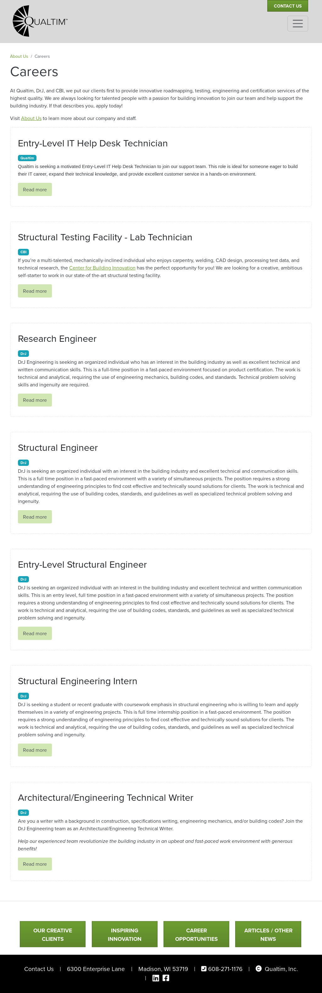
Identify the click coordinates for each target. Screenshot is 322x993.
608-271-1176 (225, 969)
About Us (19, 56)
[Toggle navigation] (297, 23)
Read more (35, 189)
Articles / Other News (268, 935)
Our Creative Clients (52, 935)
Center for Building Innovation (102, 267)
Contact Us (288, 6)
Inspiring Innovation (125, 935)
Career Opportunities (196, 935)
